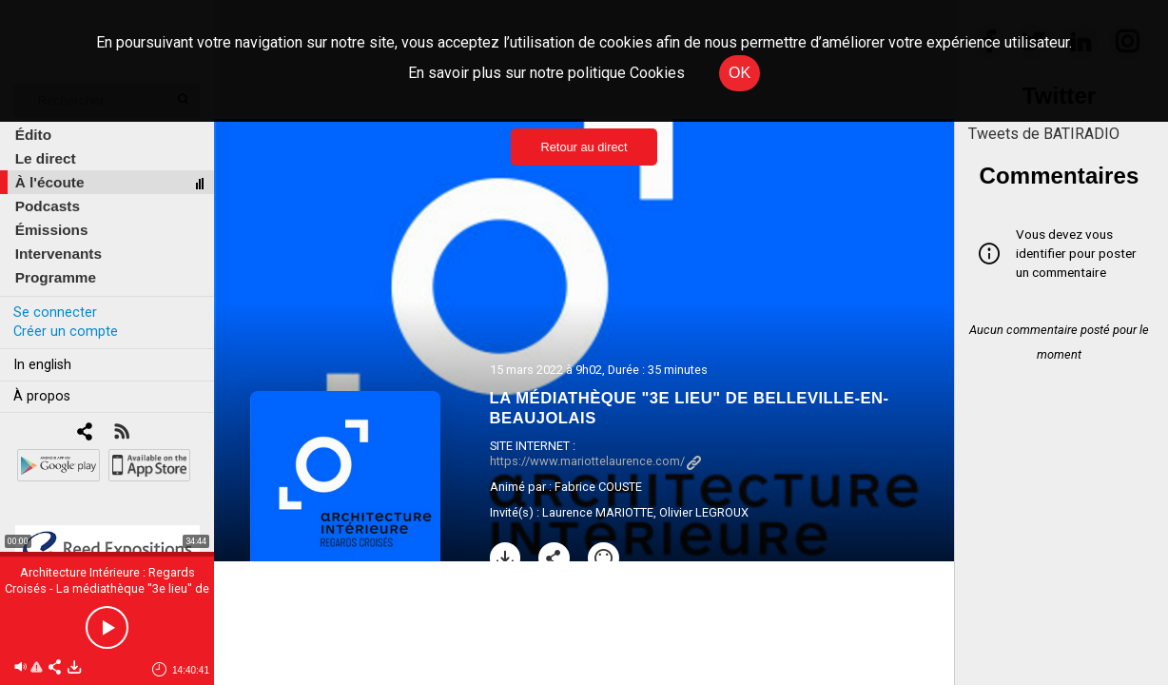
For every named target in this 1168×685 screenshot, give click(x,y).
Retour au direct (583, 147)
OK (739, 73)
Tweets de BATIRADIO (1043, 134)
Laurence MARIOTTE (597, 512)
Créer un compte (65, 331)
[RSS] (121, 433)
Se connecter (55, 312)
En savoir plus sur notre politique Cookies (546, 73)
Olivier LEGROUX (704, 512)
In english (42, 365)
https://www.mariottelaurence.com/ (595, 461)
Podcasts (47, 206)
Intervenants (58, 253)
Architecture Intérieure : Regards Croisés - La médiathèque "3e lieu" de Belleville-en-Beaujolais (107, 588)
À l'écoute (50, 182)
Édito (33, 135)
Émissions (51, 230)
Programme (55, 277)
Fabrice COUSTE (598, 487)
